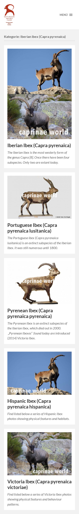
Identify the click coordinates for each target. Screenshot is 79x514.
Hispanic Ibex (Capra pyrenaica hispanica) (29, 404)
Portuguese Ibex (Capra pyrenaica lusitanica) (32, 228)
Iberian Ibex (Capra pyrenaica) (39, 145)
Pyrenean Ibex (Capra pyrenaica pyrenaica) (30, 313)
